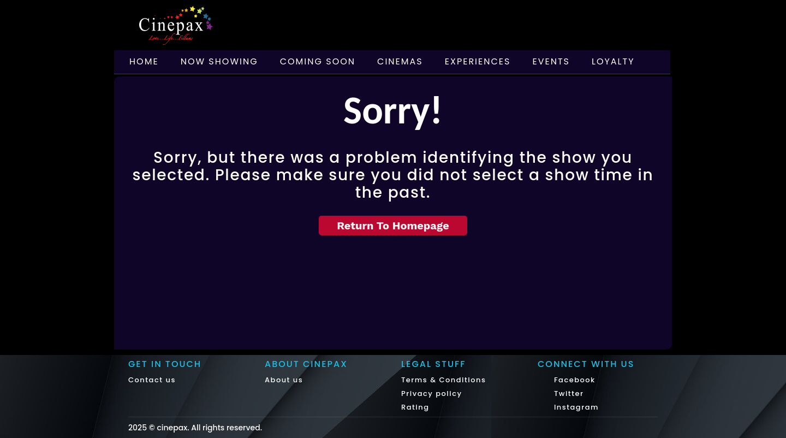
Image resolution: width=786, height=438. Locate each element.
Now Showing (219, 61)
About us (284, 380)
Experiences (478, 61)
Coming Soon (317, 61)
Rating (415, 407)
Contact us (152, 380)
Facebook (573, 380)
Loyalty (613, 61)
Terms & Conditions (443, 380)
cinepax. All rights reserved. (209, 427)
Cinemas (400, 61)
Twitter (567, 393)
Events (551, 61)
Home (144, 61)
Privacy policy (431, 393)
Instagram (575, 407)
